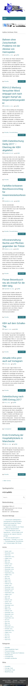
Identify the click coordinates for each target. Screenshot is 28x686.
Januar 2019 (8, 585)
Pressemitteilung (13, 132)
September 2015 (9, 618)
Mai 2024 (7, 560)
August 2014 (8, 632)
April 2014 (7, 639)
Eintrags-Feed (9, 668)
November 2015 (9, 614)
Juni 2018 (7, 596)
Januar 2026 (8, 551)
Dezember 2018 (9, 587)
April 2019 (7, 580)
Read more (21, 81)
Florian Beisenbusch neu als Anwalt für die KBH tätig (13, 282)
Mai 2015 (7, 623)
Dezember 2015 (9, 612)
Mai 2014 (7, 638)
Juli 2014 (7, 634)
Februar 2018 (8, 600)
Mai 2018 (7, 598)
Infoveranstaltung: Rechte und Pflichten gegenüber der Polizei (13, 243)
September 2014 (9, 630)
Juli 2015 (7, 620)
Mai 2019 (7, 578)
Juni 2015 (7, 621)
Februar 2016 (8, 610)
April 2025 (7, 555)
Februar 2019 (8, 583)
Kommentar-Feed (10, 670)
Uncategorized (7, 429)
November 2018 (9, 589)
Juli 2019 (7, 576)
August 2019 (8, 574)
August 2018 (8, 594)
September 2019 (9, 573)
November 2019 (9, 569)
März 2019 (8, 582)
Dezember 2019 (9, 567)
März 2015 (8, 625)
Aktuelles (6, 81)
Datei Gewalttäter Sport (11, 649)
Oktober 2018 (8, 591)
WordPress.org (9, 672)
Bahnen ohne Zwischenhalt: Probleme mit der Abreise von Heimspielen (11, 45)
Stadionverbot (9, 655)
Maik (18, 55)
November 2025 (9, 553)
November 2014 (9, 627)
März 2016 (8, 609)
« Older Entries (6, 480)
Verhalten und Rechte (11, 658)
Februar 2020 (8, 564)
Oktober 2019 (8, 571)
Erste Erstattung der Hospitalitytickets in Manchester (12, 438)
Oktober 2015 (8, 616)
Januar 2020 (8, 565)
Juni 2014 (7, 636)
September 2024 (9, 556)
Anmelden (7, 666)
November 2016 (9, 605)
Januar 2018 (8, 601)
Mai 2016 (7, 607)
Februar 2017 (8, 603)
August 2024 (8, 558)
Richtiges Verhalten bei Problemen (14, 653)
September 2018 (9, 592)
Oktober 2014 (8, 629)
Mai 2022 (7, 562)
